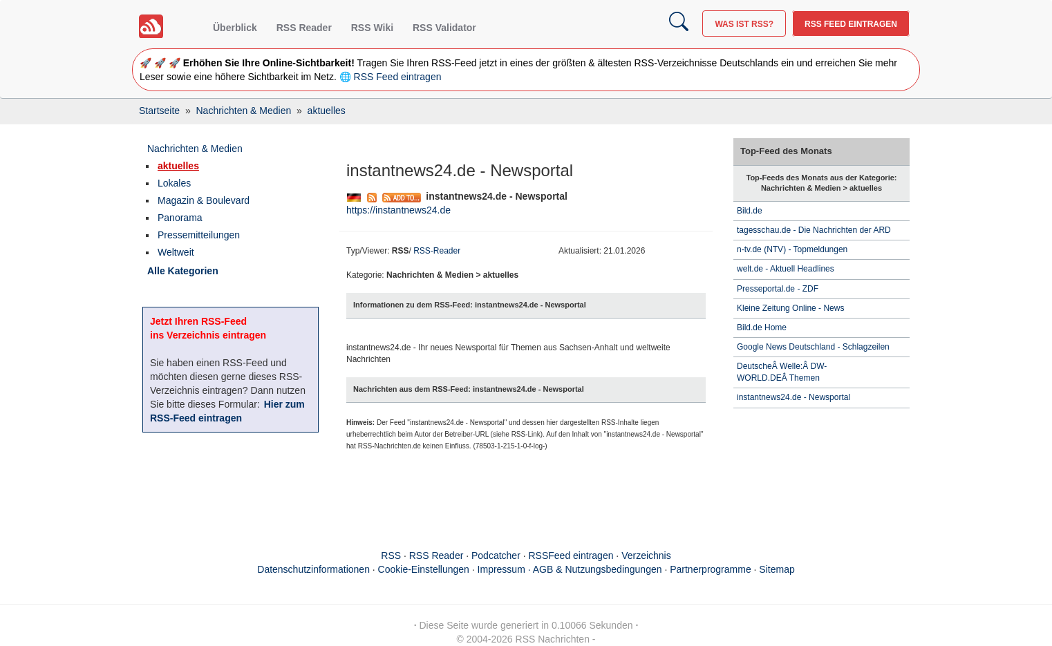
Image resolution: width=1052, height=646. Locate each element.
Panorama (180, 217)
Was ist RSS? (744, 24)
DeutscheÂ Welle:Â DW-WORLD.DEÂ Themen (782, 372)
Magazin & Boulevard (204, 200)
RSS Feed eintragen (851, 24)
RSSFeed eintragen (571, 555)
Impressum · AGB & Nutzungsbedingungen (570, 569)
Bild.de (749, 211)
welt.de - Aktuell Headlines (785, 269)
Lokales (174, 183)
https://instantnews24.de (398, 210)
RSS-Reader (436, 251)
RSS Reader (304, 27)
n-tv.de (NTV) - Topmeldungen (792, 249)
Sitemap (776, 569)
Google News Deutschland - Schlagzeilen (814, 347)
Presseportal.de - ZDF (777, 289)
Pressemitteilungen (199, 234)
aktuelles (178, 165)
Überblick (235, 27)
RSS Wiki (372, 27)
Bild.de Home (762, 327)
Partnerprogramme (710, 569)
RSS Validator (444, 27)
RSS (391, 555)
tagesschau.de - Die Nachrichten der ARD (814, 230)
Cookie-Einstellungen (423, 569)
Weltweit (176, 252)
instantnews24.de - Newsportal (793, 397)
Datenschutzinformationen (313, 569)
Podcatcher (495, 555)
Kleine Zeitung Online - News (790, 308)
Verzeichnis (646, 555)
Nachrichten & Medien (195, 148)
